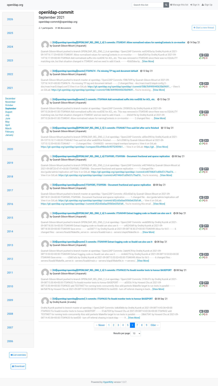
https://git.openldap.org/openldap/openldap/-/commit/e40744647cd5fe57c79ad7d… (132, 172)
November (10, 102)
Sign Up (207, 4)
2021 (10, 87)
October (9, 105)
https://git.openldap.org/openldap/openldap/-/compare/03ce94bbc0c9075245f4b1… (82, 147)
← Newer (100, 325)
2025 (10, 33)
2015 (10, 217)
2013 (10, 245)
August (8, 112)
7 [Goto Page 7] (137, 325)
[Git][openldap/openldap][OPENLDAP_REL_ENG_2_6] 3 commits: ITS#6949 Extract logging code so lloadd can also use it (110, 213)
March (8, 128)
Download (18, 366)
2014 (10, 231)
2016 (10, 204)
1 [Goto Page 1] (108, 325)
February (9, 131)
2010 (10, 286)
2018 (10, 176)
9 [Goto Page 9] (146, 325)
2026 (10, 19)
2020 (10, 149)
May (7, 122)
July (7, 115)
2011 (10, 272)
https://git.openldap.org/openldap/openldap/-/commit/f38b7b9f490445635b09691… (129, 86)
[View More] (148, 61)
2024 (10, 46)
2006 (10, 341)
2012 (10, 258)
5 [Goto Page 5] (127, 325)
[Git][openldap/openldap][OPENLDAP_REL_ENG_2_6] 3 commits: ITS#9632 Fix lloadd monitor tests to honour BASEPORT (111, 270)
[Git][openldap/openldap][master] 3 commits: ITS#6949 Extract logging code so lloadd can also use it (101, 242)
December (10, 98)
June (7, 118)
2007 (10, 327)
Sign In (195, 4)
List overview (18, 355)
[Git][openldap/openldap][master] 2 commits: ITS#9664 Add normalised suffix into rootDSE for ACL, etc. (102, 99)
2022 (10, 74)
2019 (10, 162)
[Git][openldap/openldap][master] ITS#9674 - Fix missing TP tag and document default (94, 71)
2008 (10, 313)
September (10, 108)
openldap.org (15, 4)
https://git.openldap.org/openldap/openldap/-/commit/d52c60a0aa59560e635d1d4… (100, 200)
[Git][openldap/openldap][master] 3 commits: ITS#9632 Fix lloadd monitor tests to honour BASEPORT (101, 299)
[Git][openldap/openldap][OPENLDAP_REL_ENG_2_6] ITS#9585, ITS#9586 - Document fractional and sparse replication (110, 156)
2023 (10, 60)
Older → (155, 325)
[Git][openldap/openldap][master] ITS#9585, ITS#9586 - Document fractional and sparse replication (100, 185)
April (7, 125)
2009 (10, 300)
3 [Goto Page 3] (118, 325)
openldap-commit (56, 12)
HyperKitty (108, 382)
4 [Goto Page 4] (123, 325)
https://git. (149, 147)
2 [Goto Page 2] (113, 325)
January (9, 135)
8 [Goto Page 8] (141, 325)
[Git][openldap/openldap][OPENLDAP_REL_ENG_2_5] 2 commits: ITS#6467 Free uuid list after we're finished (104, 128)
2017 (10, 190)
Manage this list (179, 4)
